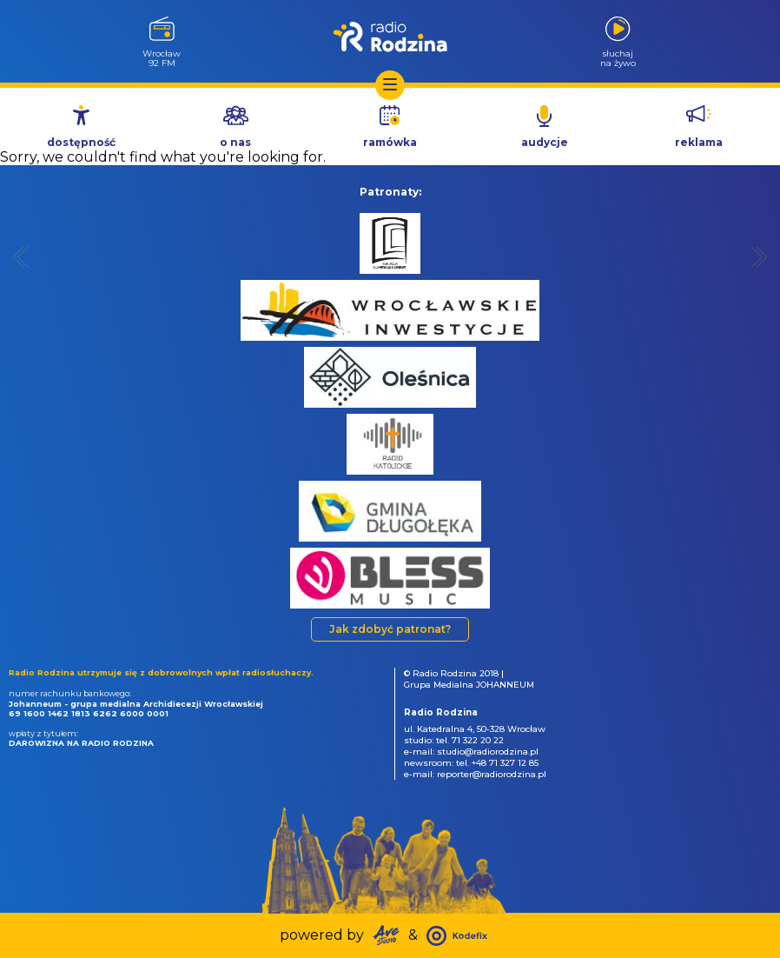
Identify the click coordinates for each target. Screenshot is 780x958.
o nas (235, 142)
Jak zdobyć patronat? (390, 628)
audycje (544, 142)
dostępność (81, 142)
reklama (699, 142)
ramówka (390, 142)
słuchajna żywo (618, 58)
